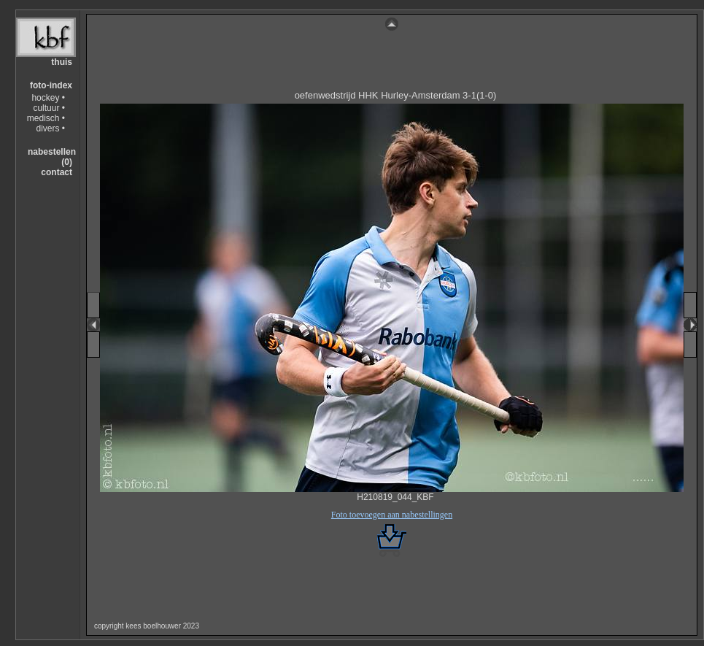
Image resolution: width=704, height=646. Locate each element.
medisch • (46, 118)
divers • (50, 128)
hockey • (48, 98)
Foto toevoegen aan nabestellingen (391, 515)
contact (56, 172)
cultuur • (49, 108)
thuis (61, 62)
